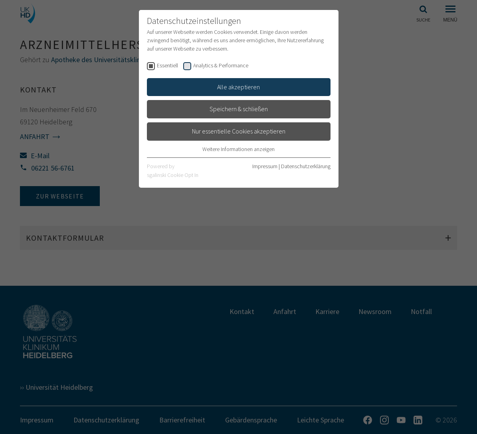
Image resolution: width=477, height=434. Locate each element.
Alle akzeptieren (238, 87)
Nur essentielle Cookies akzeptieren (238, 131)
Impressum (264, 166)
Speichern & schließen (239, 109)
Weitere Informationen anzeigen (238, 149)
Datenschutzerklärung (306, 166)
